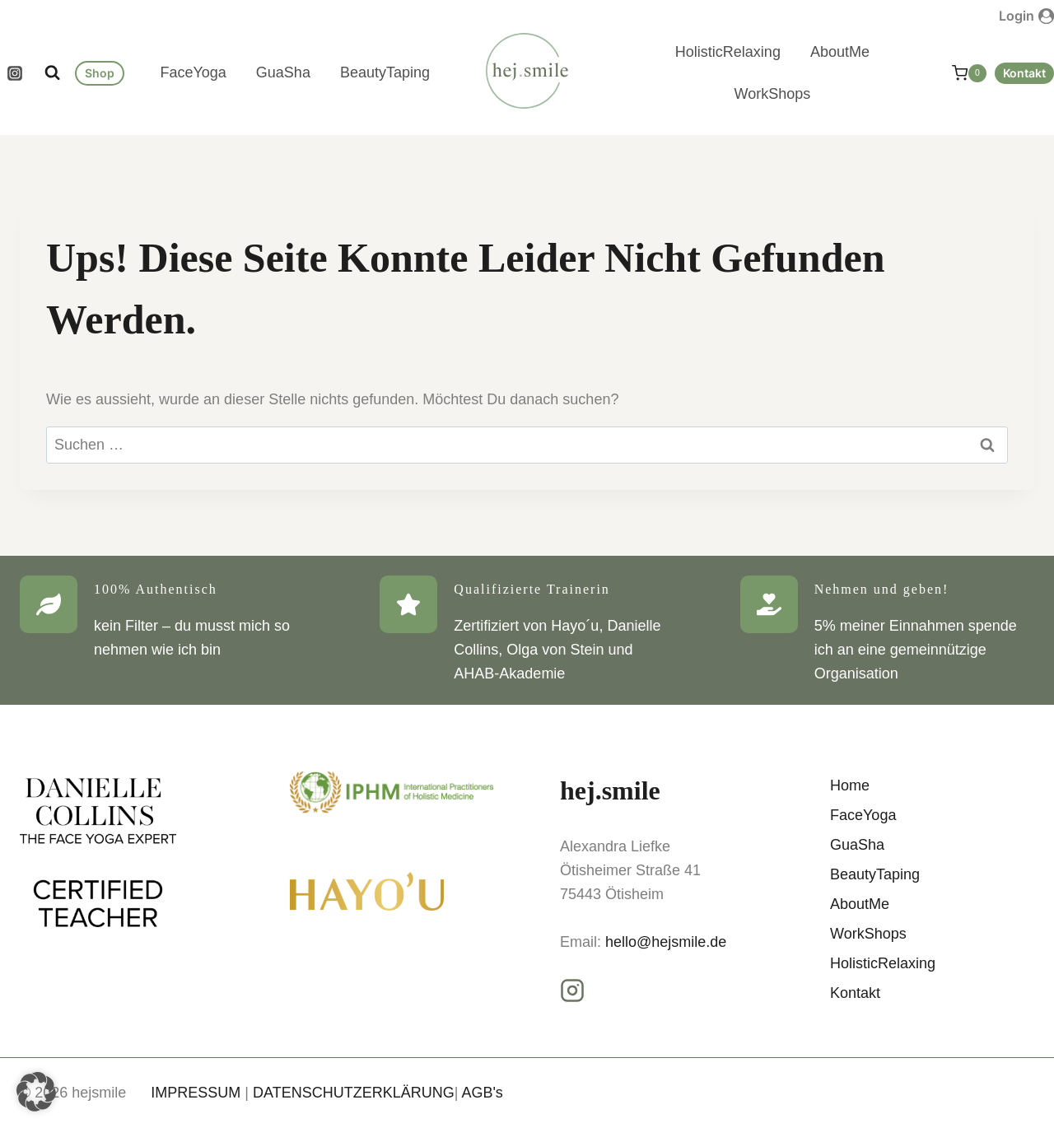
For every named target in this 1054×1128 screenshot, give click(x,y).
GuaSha (283, 72)
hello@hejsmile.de (665, 942)
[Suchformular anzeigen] (52, 72)
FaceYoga (193, 72)
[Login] (1026, 15)
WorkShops (773, 94)
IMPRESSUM (195, 1092)
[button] (36, 1092)
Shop (99, 73)
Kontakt (1024, 73)
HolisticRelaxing (728, 52)
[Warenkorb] (960, 73)
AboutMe (840, 52)
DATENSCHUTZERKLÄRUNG (354, 1092)
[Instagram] (15, 73)
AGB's (481, 1092)
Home (850, 785)
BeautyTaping (385, 72)
